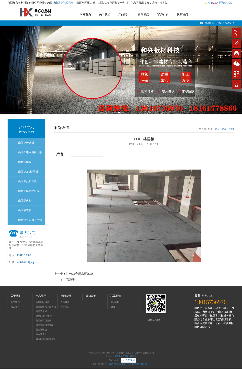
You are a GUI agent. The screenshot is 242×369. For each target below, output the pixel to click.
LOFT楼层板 (228, 128)
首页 (217, 128)
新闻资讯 (65, 295)
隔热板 (70, 279)
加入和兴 (15, 307)
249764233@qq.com (28, 262)
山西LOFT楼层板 (28, 171)
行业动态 (65, 307)
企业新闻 (65, 302)
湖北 (147, 364)
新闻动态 (143, 14)
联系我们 (182, 14)
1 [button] (119, 112)
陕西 (111, 364)
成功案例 (90, 295)
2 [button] (123, 112)
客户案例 (162, 14)
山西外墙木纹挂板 (28, 191)
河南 (121, 364)
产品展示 (124, 14)
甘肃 (116, 364)
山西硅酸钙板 (26, 142)
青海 (131, 364)
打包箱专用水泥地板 (79, 273)
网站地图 (114, 302)
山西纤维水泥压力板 (30, 152)
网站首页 (85, 14)
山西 (126, 364)
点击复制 (120, 352)
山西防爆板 (24, 162)
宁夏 (136, 364)
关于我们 (104, 14)
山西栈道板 (24, 210)
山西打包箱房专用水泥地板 (30, 222)
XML (113, 307)
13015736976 (225, 22)
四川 (142, 364)
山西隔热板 (24, 200)
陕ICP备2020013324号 (126, 356)
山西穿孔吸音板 (64, 2)
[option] (121, 70)
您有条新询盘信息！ (219, 2)
